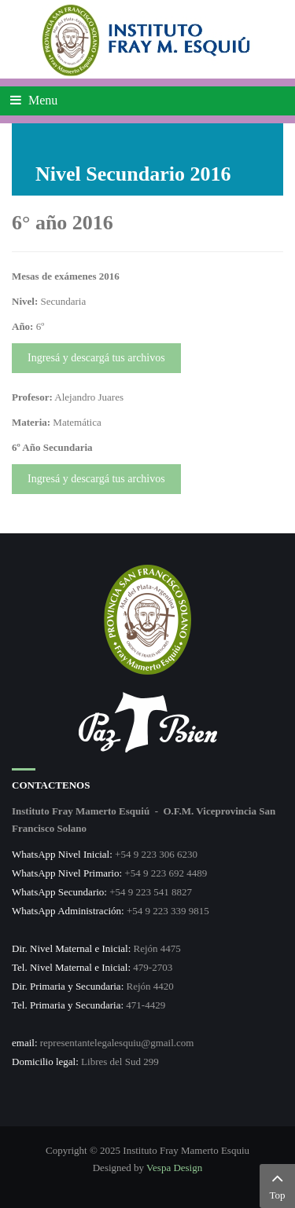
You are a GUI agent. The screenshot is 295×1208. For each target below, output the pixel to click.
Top (277, 1184)
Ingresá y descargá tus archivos (96, 358)
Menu (33, 100)
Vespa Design (174, 1167)
